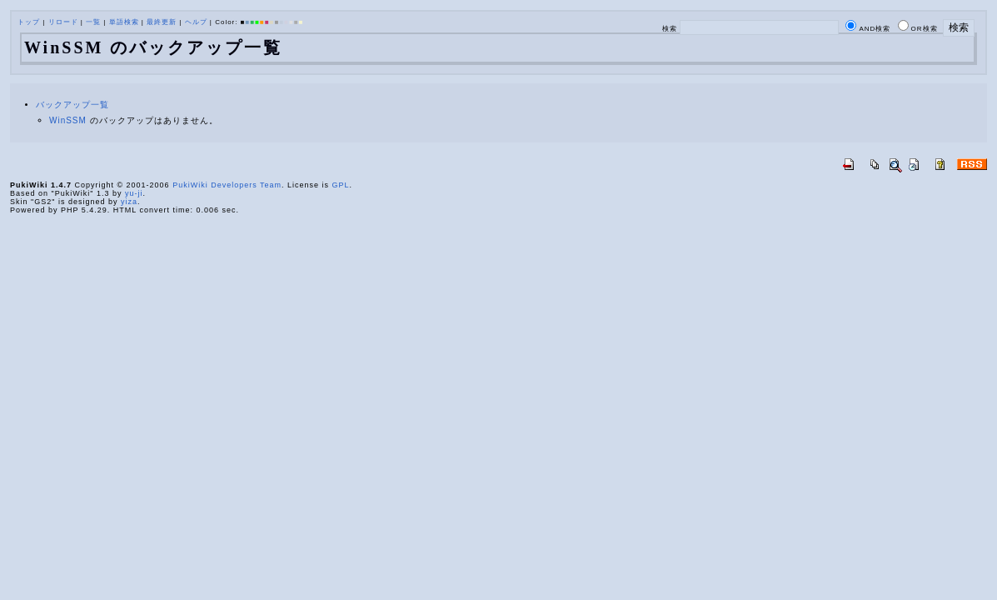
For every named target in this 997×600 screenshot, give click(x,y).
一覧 (93, 22)
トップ (28, 22)
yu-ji (134, 193)
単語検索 (124, 22)
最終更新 (162, 22)
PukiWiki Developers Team (227, 185)
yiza (129, 202)
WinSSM (68, 120)
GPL (341, 185)
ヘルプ (196, 22)
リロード (63, 22)
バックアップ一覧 (72, 104)
